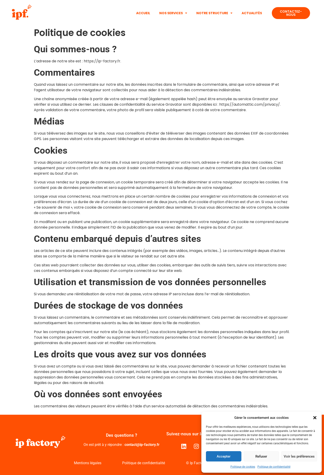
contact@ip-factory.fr (141, 444)
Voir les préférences (299, 456)
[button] (315, 417)
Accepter (223, 456)
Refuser (261, 456)
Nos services (173, 13)
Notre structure (214, 13)
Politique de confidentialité (273, 466)
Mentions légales (87, 463)
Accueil (143, 13)
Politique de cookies (242, 466)
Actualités (252, 13)
